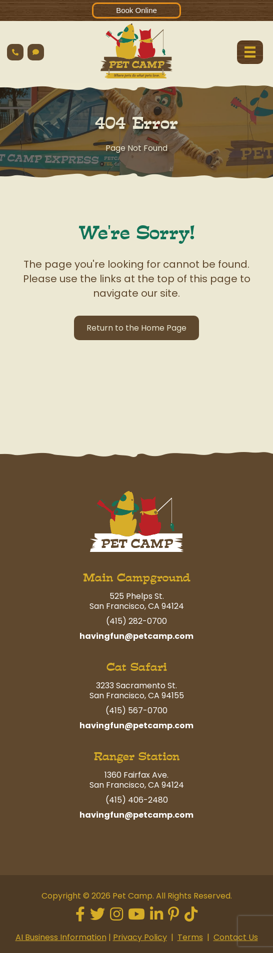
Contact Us (236, 937)
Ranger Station (137, 756)
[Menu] (250, 51)
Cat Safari (136, 667)
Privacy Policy (140, 937)
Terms (190, 937)
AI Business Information (61, 937)
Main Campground (136, 577)
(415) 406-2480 (137, 800)
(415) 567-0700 (137, 710)
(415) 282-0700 (136, 621)
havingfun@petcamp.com (137, 636)
